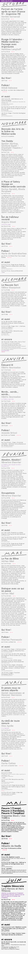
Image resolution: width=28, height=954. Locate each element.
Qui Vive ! (6, 78)
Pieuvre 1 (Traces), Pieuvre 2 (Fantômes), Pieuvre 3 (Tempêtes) (13, 811)
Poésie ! (5, 85)
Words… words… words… (9, 393)
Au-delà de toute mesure (10, 722)
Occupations (8, 493)
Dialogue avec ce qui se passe (12, 590)
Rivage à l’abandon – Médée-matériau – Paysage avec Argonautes (12, 43)
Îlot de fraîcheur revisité (10, 218)
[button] (26, 1)
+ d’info (3, 272)
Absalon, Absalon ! (11, 460)
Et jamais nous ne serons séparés (10, 689)
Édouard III (7, 365)
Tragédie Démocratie (12, 886)
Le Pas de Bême (10, 559)
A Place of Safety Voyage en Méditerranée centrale (13, 184)
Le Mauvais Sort (10, 285)
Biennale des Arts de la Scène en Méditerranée (12, 131)
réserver (12, 19)
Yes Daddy (7, 141)
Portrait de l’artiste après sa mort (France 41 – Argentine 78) (13, 11)
